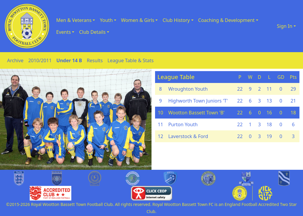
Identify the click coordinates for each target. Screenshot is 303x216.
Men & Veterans (73, 20)
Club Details (92, 32)
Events (63, 32)
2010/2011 (39, 60)
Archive (15, 60)
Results (95, 60)
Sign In (284, 26)
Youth (106, 20)
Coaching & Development (226, 20)
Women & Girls (137, 20)
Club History (176, 20)
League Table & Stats (130, 60)
